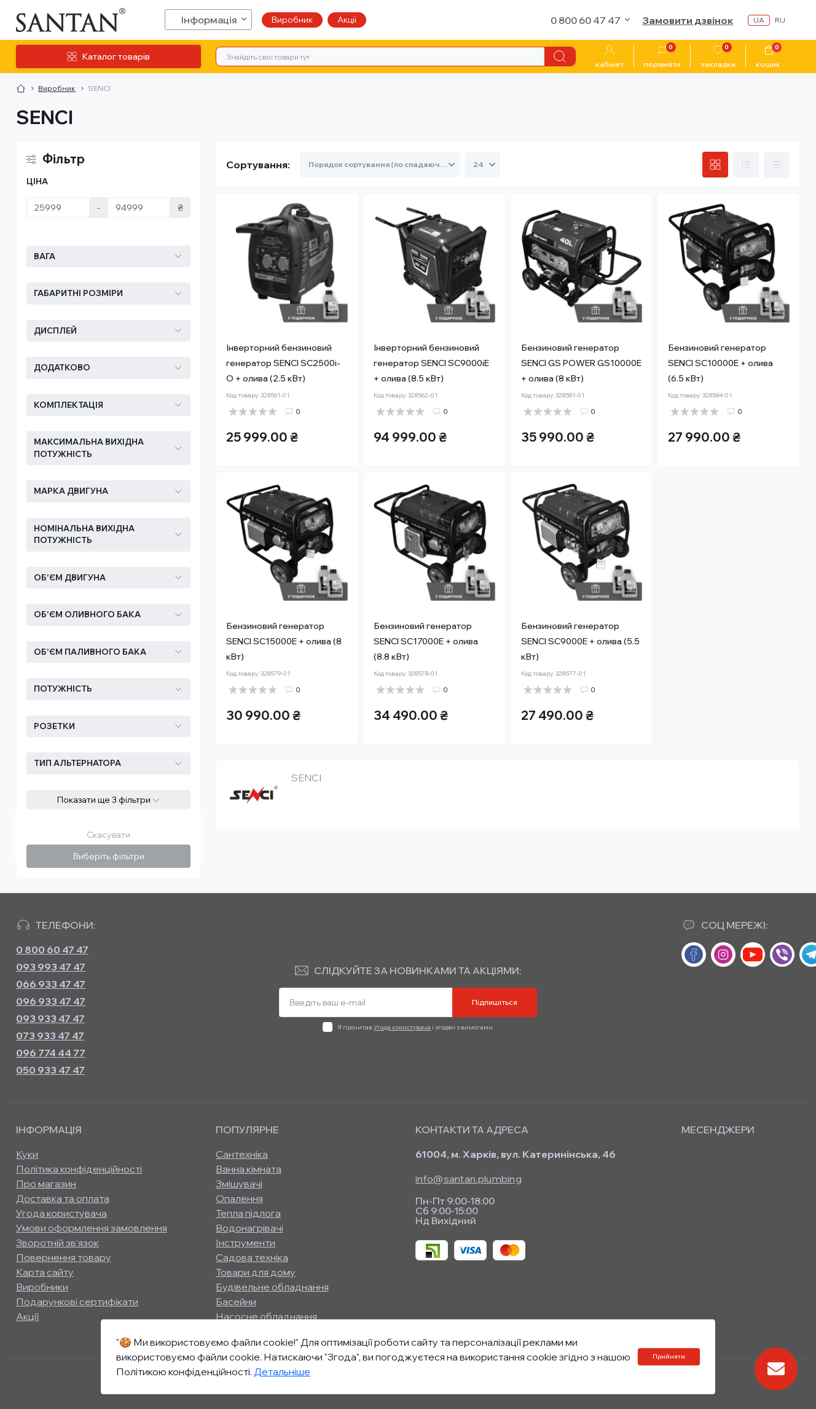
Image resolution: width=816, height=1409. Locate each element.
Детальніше (282, 1371)
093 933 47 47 (50, 1018)
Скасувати (108, 834)
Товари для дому (256, 1272)
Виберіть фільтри (108, 856)
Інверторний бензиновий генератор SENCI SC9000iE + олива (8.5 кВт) (431, 363)
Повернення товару (63, 1257)
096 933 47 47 (50, 1001)
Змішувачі (239, 1183)
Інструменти (245, 1242)
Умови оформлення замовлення (91, 1228)
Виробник (292, 19)
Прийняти (669, 1356)
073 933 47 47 (50, 1035)
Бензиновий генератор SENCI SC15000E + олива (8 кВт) (284, 641)
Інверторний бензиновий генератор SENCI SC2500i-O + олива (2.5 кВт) (283, 363)
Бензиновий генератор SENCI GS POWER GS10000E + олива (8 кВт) (581, 363)
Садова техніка (252, 1257)
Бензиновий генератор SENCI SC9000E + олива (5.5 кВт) (580, 641)
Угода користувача (402, 1027)
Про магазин (46, 1183)
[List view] (746, 165)
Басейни (236, 1301)
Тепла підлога (248, 1213)
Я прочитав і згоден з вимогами (415, 1027)
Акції (346, 19)
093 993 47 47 (50, 967)
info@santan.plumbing (468, 1179)
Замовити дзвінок (687, 20)
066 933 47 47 (50, 984)
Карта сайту (45, 1272)
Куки (27, 1154)
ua (758, 20)
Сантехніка (242, 1154)
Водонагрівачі (249, 1228)
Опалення (239, 1198)
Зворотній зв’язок (57, 1242)
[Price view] (777, 165)
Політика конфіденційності (79, 1169)
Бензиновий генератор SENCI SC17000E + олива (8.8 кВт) (426, 641)
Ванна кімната (248, 1169)
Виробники (42, 1287)
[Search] (559, 56)
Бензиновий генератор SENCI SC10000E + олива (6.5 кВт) (720, 363)
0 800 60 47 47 (52, 949)
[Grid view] (715, 165)
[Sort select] (380, 165)
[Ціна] (58, 207)
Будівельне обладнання (272, 1287)
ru (780, 20)
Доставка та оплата (62, 1198)
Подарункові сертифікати (77, 1301)
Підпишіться (494, 1002)
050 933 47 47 (50, 1070)
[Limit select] (482, 165)
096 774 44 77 (50, 1053)
